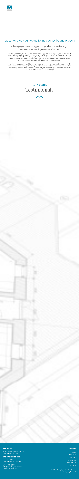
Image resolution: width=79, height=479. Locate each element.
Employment (71, 460)
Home (74, 452)
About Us (72, 455)
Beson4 (73, 472)
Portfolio (72, 458)
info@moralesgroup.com (12, 467)
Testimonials (71, 463)
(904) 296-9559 (9, 465)
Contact (72, 466)
